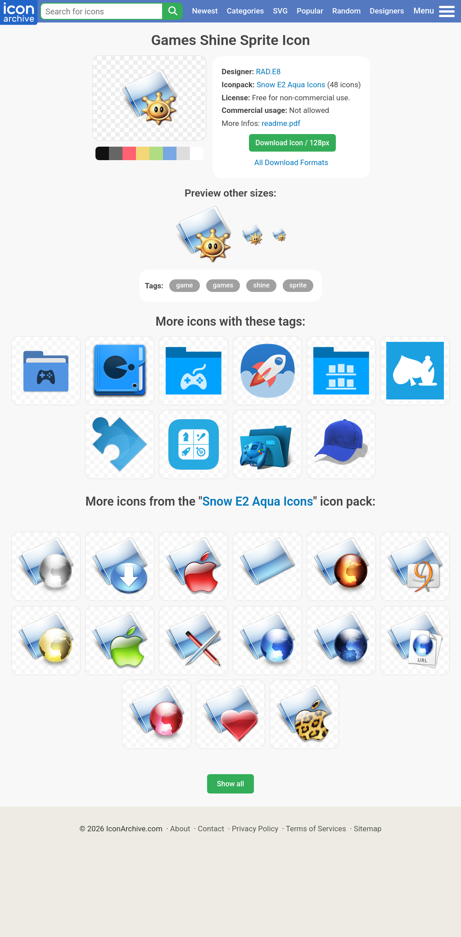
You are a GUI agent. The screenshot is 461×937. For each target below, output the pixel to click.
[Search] (172, 11)
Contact (211, 828)
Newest (204, 10)
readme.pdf (281, 123)
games (223, 285)
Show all (230, 784)
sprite (298, 285)
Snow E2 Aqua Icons (291, 84)
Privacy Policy (255, 828)
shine (261, 285)
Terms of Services (316, 828)
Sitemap (368, 828)
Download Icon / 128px (292, 143)
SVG (280, 10)
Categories (245, 10)
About (180, 828)
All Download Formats (291, 162)
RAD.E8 (268, 71)
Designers (387, 10)
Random (346, 10)
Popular (310, 10)
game (184, 285)
